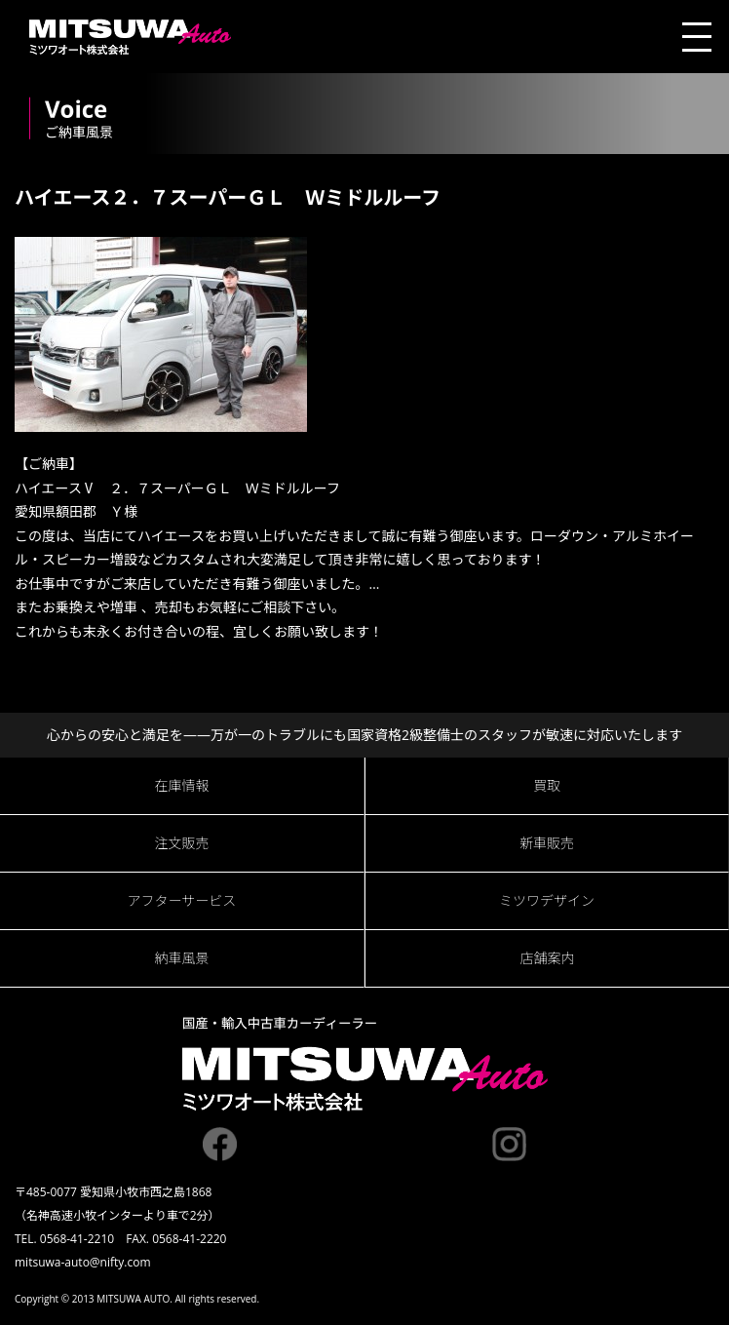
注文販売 (182, 843)
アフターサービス (182, 900)
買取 (546, 785)
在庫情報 (182, 785)
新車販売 (546, 843)
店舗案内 (547, 958)
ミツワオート (130, 37)
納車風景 (182, 958)
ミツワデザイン (547, 900)
